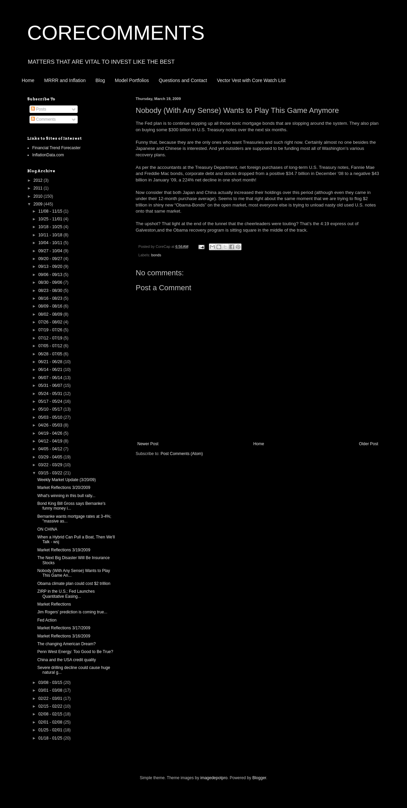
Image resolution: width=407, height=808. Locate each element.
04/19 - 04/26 (50, 433)
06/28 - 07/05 (50, 354)
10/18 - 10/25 (50, 226)
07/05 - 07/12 (50, 345)
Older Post (368, 443)
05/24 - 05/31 (50, 393)
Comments (43, 119)
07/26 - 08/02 (50, 322)
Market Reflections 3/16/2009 (63, 636)
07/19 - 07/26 (50, 330)
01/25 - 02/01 (50, 730)
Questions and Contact (183, 80)
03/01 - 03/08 (50, 690)
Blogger (259, 777)
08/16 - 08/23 (50, 298)
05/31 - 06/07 (50, 385)
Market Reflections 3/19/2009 (63, 550)
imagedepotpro (214, 777)
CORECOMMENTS (116, 32)
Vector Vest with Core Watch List (251, 80)
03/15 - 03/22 (50, 473)
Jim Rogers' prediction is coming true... (72, 612)
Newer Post (147, 443)
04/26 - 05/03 (50, 425)
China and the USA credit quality (66, 659)
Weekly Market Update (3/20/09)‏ (66, 479)
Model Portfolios (132, 80)
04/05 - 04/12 (50, 449)
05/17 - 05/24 (50, 401)
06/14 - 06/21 (50, 369)
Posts (38, 109)
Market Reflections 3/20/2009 (63, 487)
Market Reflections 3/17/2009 (63, 628)
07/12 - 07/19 (50, 338)
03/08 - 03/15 (50, 682)
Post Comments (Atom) (181, 453)
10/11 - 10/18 (50, 235)
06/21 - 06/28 (50, 361)
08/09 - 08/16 (50, 306)
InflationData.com (48, 155)
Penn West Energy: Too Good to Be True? (75, 651)
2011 (39, 188)
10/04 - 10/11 (50, 242)
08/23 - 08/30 (50, 290)
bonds (156, 255)
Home (28, 80)
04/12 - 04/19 (50, 441)
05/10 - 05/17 (50, 409)
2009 (39, 204)
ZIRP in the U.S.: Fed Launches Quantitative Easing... (66, 593)
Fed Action (47, 620)
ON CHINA (47, 529)
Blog (100, 80)
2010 (39, 196)
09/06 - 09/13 (50, 274)
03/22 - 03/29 (50, 464)
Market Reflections (54, 604)
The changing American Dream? (66, 644)
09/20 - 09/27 (50, 258)
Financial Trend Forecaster (56, 147)
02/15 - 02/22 (50, 706)
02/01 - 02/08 (50, 722)
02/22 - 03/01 (50, 698)
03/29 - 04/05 (50, 457)
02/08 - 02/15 (50, 714)
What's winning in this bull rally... (66, 495)
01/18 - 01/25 (50, 738)
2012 (39, 180)
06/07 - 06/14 (50, 377)
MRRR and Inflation (64, 80)
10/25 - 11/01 (50, 219)
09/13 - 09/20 (50, 266)
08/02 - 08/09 (50, 314)
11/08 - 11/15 (50, 211)
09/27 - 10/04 (50, 251)
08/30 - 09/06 (50, 282)
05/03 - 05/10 (50, 417)
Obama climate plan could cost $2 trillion (73, 583)
